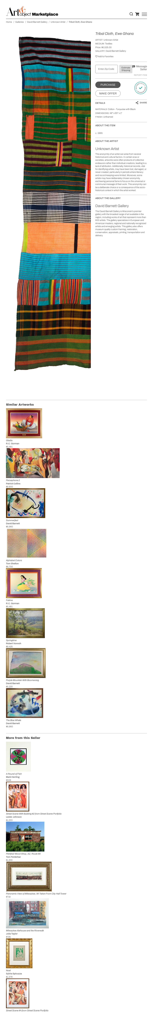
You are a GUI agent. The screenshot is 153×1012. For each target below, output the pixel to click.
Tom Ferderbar (13, 857)
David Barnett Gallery (116, 51)
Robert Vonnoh (13, 643)
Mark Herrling (13, 777)
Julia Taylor (11, 934)
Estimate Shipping (125, 68)
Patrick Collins (13, 483)
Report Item (140, 75)
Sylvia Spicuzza (14, 973)
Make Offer (108, 93)
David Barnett (13, 523)
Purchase (107, 84)
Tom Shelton (12, 563)
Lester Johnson (14, 817)
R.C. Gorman (12, 443)
